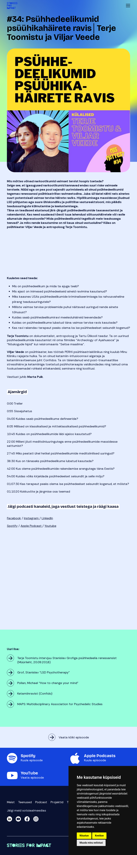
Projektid (57, 802)
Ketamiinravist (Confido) (34, 693)
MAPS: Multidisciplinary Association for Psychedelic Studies (59, 704)
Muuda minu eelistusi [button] (91, 842)
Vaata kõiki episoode (74, 737)
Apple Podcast (31, 526)
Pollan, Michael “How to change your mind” (47, 683)
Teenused (25, 802)
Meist (11, 802)
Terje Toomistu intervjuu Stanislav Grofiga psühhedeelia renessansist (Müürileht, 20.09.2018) (67, 660)
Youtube (50, 526)
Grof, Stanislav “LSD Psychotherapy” (43, 672)
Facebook (14, 518)
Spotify (12, 526)
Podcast (41, 802)
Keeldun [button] (99, 835)
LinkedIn (47, 518)
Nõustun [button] (84, 835)
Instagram (32, 518)
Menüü (128, 5)
